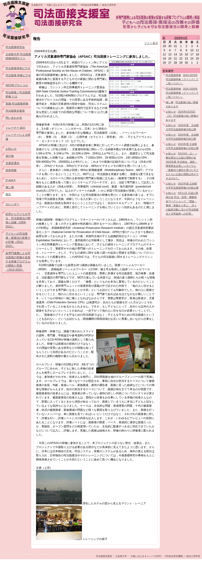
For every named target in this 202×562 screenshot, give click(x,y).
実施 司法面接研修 (17, 103)
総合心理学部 (109, 5)
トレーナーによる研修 (18, 137)
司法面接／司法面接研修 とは (18, 94)
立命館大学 (37, 5)
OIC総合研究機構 (90, 5)
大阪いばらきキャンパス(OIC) (61, 5)
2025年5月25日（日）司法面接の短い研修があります (182, 115)
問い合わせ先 (14, 117)
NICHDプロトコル (17, 85)
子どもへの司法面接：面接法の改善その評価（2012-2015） (18, 240)
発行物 (10, 156)
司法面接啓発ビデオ (18, 68)
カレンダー (12, 204)
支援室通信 (12, 163)
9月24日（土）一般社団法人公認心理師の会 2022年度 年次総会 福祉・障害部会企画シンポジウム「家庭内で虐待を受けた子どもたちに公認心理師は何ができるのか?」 (182, 166)
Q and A (10, 180)
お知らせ (11, 148)
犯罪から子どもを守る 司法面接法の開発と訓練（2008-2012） (18, 220)
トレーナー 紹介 (15, 127)
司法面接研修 (173, 75)
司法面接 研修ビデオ (18, 75)
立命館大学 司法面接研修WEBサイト (18, 56)
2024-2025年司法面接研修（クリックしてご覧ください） (182, 79)
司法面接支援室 (15, 110)
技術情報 (11, 170)
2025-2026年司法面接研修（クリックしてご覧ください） (182, 92)
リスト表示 (151, 43)
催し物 (10, 187)
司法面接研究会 (15, 47)
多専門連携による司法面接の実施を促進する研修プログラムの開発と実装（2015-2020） (18, 261)
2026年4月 (180, 38)
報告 (8, 194)
